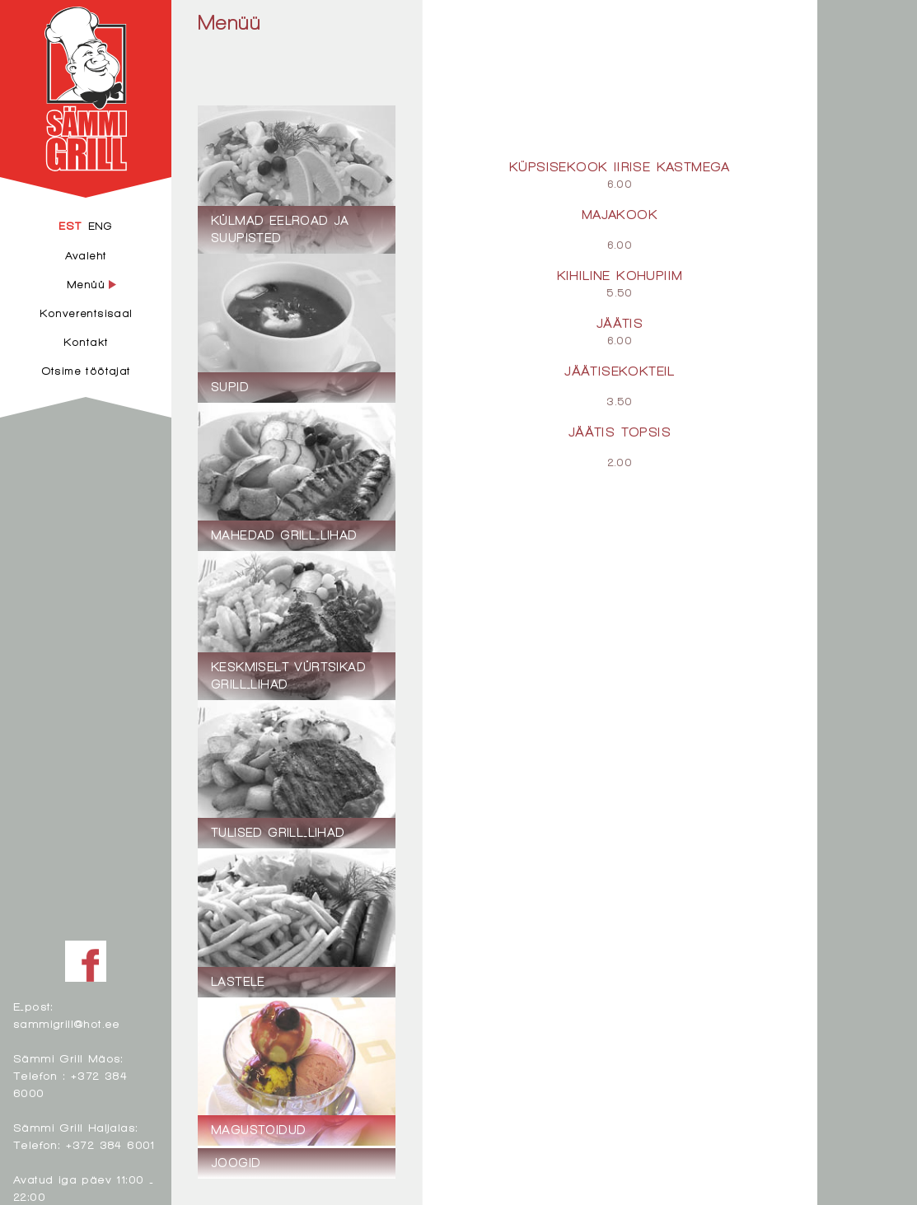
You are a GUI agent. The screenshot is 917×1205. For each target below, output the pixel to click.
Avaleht (86, 255)
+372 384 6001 (110, 1144)
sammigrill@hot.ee (66, 1023)
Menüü (229, 22)
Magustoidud (510, 21)
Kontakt (86, 342)
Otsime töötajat (86, 370)
